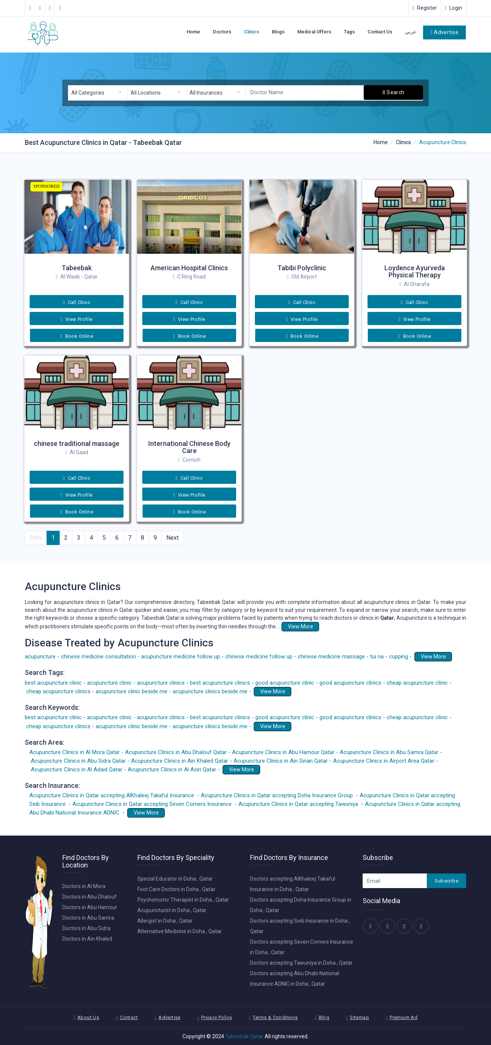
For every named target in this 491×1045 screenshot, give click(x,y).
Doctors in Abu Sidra (86, 928)
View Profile (76, 319)
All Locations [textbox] (146, 93)
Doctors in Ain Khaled (87, 939)
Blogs (278, 32)
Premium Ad (403, 1017)
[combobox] (97, 93)
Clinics (251, 32)
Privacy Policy (216, 1017)
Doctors (222, 32)
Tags (349, 32)
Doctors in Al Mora (83, 886)
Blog (324, 1017)
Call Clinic (76, 302)
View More (300, 626)
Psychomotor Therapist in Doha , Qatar (183, 900)
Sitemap (359, 1017)
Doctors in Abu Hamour (89, 907)
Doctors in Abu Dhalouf (89, 897)
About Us (88, 1017)
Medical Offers (314, 32)
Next (172, 537)
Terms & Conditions (275, 1017)
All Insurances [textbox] (206, 93)
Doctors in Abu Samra (88, 918)
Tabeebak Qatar (244, 1036)
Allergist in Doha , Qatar (165, 921)
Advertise (444, 32)
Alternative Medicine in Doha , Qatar (179, 931)
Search (394, 92)
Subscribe (446, 881)
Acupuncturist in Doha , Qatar (171, 910)
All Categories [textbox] (87, 93)
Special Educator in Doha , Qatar (175, 879)
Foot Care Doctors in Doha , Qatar (176, 889)
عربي (410, 32)
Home (193, 32)
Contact (129, 1017)
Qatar (387, 618)
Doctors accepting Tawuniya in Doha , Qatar (301, 963)
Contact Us (379, 32)
